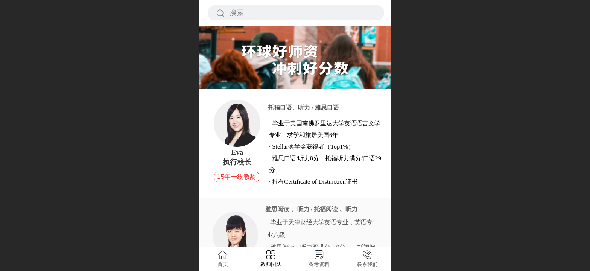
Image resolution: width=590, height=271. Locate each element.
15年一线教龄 (236, 176)
